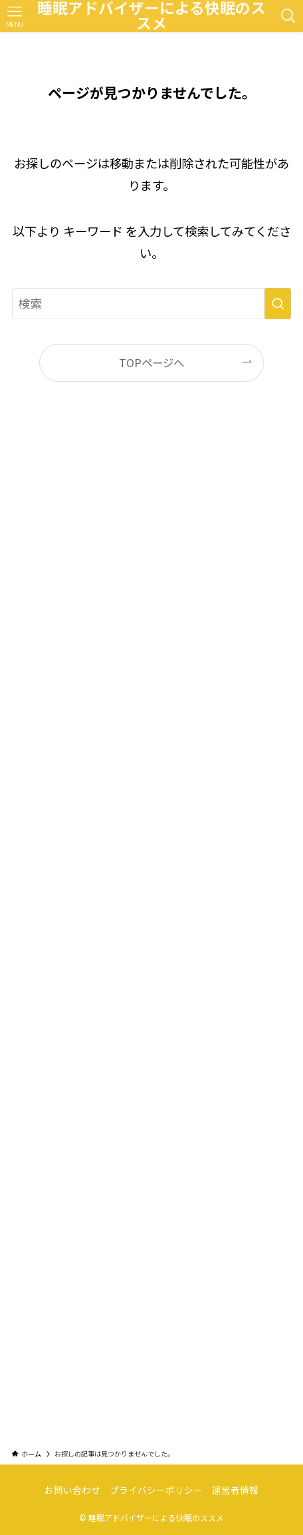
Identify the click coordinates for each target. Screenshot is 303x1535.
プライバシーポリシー (156, 1489)
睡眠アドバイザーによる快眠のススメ (151, 16)
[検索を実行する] (277, 303)
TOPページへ (151, 362)
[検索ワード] (151, 303)
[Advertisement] (151, 928)
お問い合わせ (72, 1489)
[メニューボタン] (14, 16)
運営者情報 (235, 1489)
